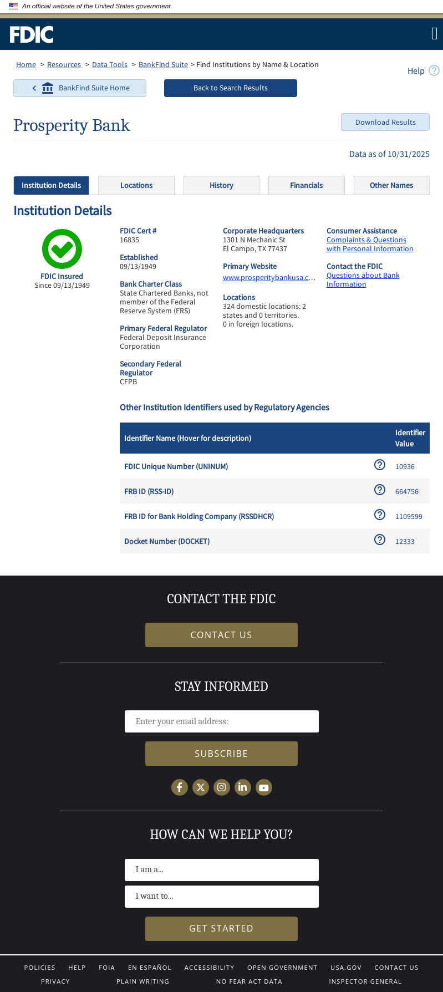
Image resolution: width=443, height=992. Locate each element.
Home (26, 64)
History (221, 185)
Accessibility (210, 967)
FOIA (107, 967)
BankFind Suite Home (79, 88)
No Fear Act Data (249, 981)
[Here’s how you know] (176, 7)
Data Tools (110, 64)
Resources (64, 64)
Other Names (391, 185)
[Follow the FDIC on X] (200, 787)
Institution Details (51, 185)
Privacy (55, 981)
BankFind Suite (163, 64)
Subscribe (221, 753)
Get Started (221, 928)
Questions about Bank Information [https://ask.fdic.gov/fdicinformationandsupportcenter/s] (363, 279)
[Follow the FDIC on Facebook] (179, 787)
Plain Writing (143, 981)
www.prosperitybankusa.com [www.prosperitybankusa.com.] (271, 277)
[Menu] (434, 33)
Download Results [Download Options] (385, 122)
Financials (306, 185)
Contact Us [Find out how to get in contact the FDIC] (222, 635)
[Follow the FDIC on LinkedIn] (243, 787)
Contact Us (396, 967)
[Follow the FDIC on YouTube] (264, 787)
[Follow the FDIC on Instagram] (221, 787)
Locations (136, 185)
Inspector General (365, 981)
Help (77, 967)
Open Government (282, 967)
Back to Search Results (231, 88)
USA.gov (345, 967)
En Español (150, 967)
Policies (40, 967)
